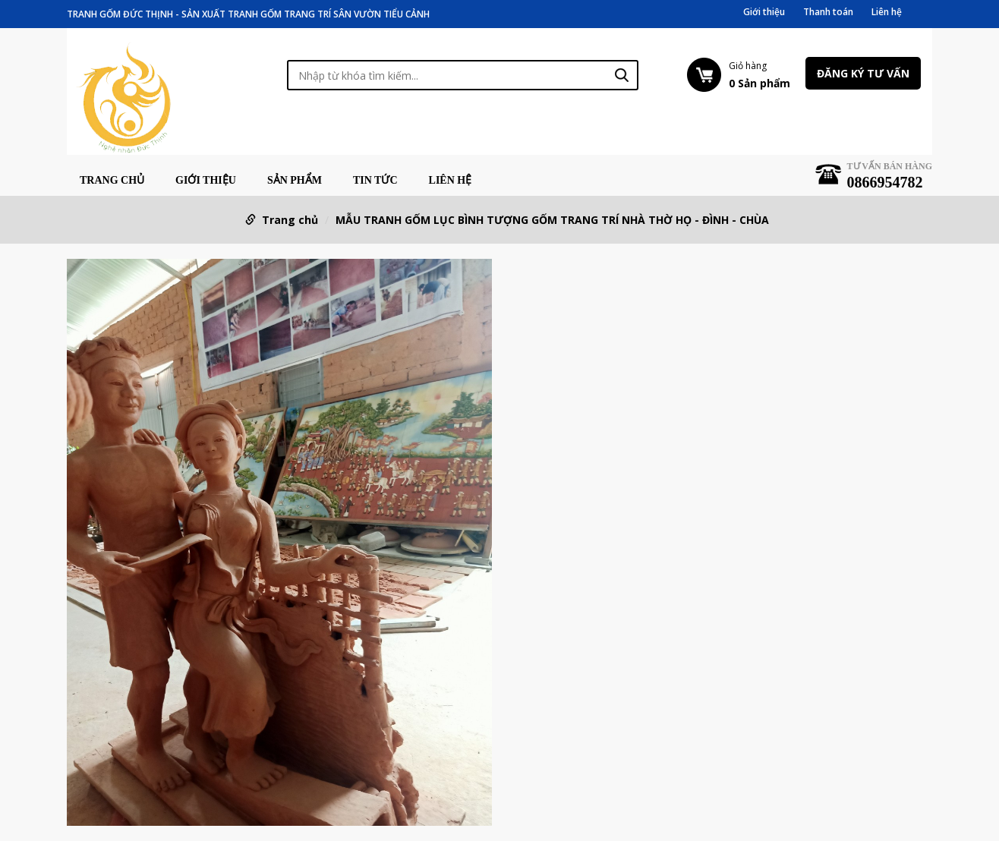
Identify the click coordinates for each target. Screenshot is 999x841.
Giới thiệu (764, 12)
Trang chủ (112, 180)
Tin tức (375, 180)
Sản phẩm (294, 180)
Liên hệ (886, 12)
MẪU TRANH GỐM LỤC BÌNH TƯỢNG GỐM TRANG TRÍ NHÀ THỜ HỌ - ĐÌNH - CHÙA (552, 220)
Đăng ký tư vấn (863, 73)
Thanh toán (828, 12)
